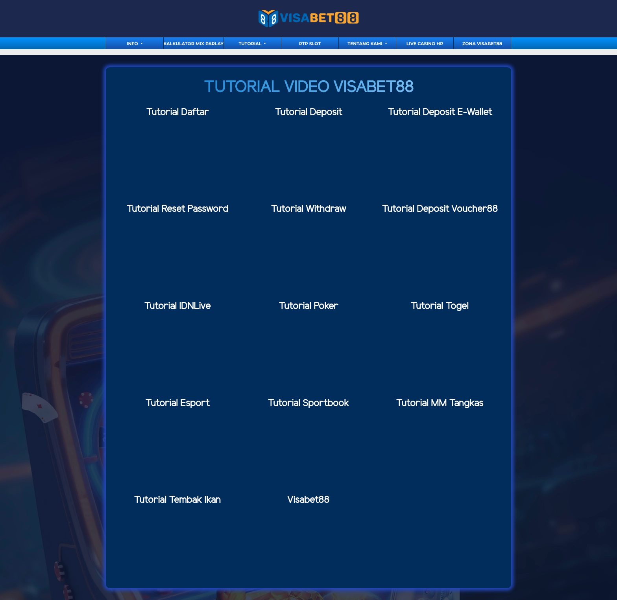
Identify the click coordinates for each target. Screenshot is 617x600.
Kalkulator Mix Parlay (194, 43)
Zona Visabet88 (482, 43)
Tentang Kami (365, 43)
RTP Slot (310, 43)
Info (133, 43)
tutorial (251, 43)
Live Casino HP (424, 43)
